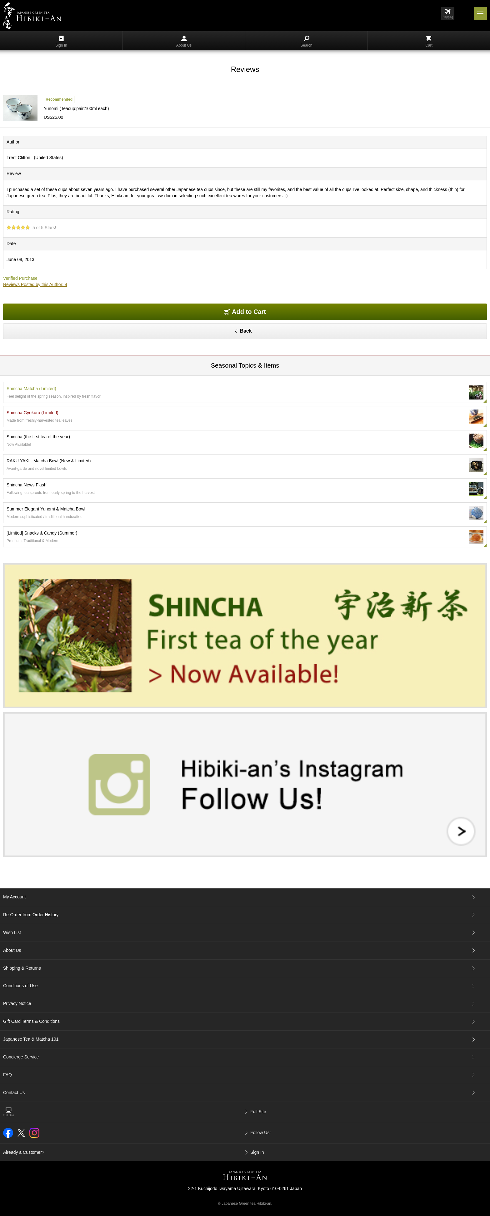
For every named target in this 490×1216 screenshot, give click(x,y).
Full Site (258, 1111)
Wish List (12, 932)
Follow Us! (260, 1132)
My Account (14, 896)
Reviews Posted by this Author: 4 (35, 284)
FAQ (7, 1074)
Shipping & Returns (22, 968)
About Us (184, 42)
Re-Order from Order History (30, 914)
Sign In (61, 42)
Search (306, 42)
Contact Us (14, 1092)
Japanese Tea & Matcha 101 (30, 1039)
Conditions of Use (20, 985)
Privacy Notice (17, 1003)
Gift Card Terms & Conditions (31, 1021)
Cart (428, 42)
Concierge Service (21, 1056)
